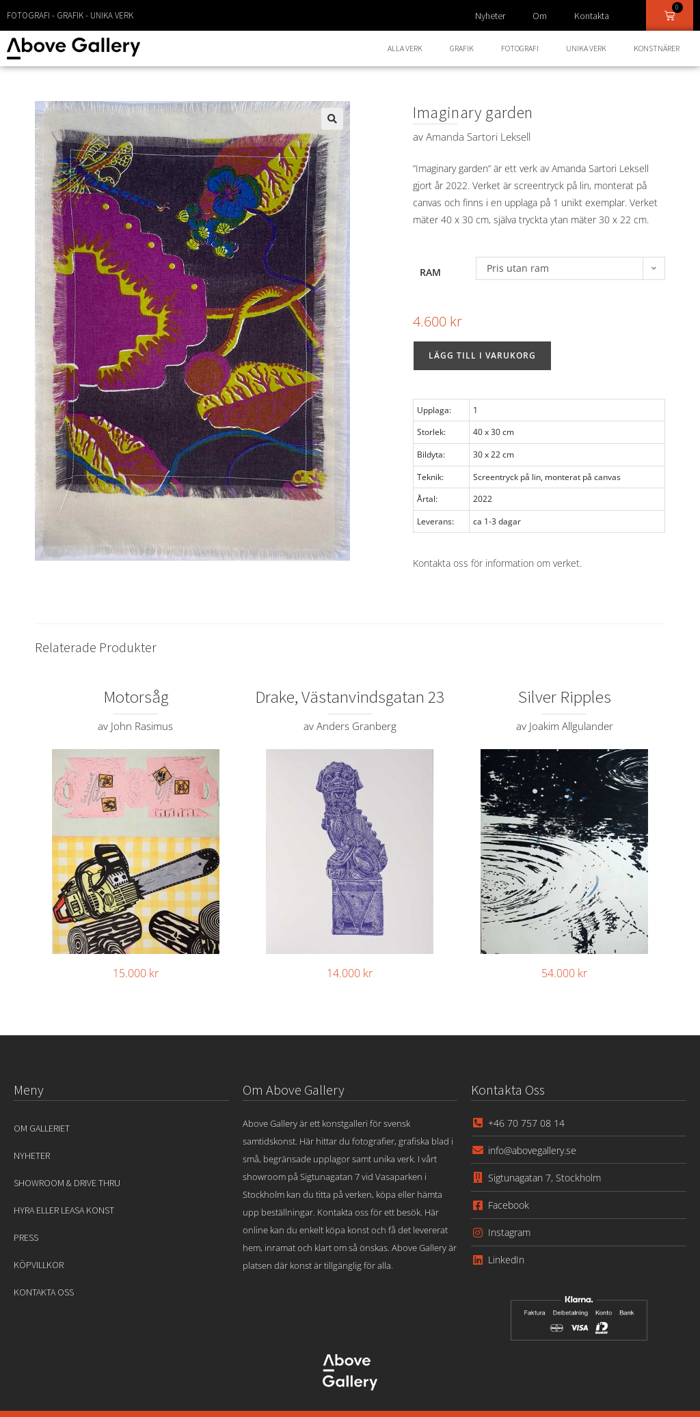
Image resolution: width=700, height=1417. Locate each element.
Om (540, 16)
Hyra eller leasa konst (64, 1210)
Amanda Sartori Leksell (478, 136)
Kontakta (591, 16)
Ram (430, 272)
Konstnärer (656, 48)
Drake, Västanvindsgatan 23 (349, 696)
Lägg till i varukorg (482, 355)
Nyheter (490, 16)
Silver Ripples (564, 696)
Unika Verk (586, 48)
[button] (332, 119)
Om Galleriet (42, 1128)
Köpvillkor (39, 1265)
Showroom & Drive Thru (67, 1183)
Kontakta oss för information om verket (496, 563)
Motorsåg (135, 696)
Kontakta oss (44, 1292)
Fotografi (520, 48)
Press (26, 1237)
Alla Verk (405, 48)
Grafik (462, 48)
